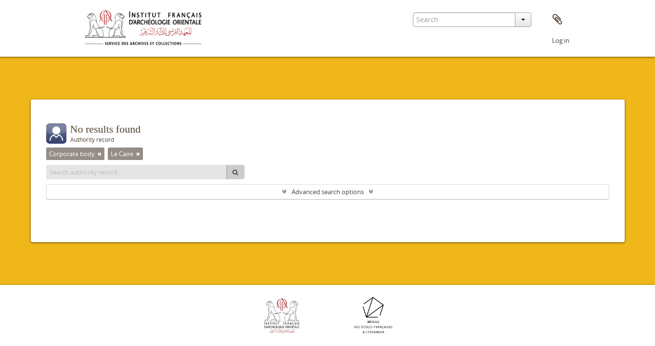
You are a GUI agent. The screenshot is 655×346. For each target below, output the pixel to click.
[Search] (235, 172)
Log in (560, 40)
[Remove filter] (100, 154)
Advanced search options (328, 191)
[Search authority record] (136, 172)
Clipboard (557, 20)
